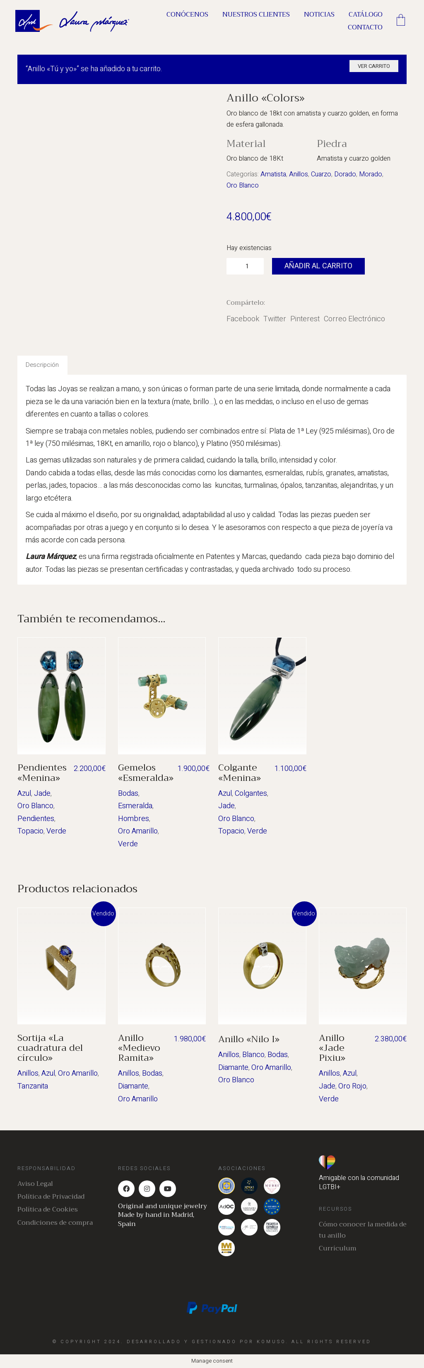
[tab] (42, 365)
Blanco (253, 1054)
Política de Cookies (47, 1209)
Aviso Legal (35, 1184)
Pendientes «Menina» (42, 773)
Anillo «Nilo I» (248, 1039)
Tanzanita (32, 1086)
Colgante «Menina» (239, 773)
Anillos (298, 174)
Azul (24, 793)
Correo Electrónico (354, 319)
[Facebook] (126, 1188)
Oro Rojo (352, 1086)
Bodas (128, 793)
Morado (370, 174)
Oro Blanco (242, 185)
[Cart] (401, 21)
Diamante (133, 1086)
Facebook (242, 319)
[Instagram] (147, 1188)
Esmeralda (135, 806)
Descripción (42, 364)
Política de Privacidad (50, 1196)
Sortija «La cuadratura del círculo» (50, 1048)
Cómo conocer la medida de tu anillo (363, 1230)
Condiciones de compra (55, 1222)
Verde (56, 831)
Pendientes (35, 818)
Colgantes (251, 793)
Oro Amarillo (138, 831)
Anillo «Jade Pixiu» (332, 1048)
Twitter (274, 319)
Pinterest (305, 319)
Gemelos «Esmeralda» (145, 773)
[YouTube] (167, 1188)
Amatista (273, 174)
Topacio (30, 831)
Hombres (133, 818)
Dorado (345, 174)
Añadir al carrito (318, 266)
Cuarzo (321, 174)
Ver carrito (374, 66)
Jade (42, 793)
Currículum (338, 1248)
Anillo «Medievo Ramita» (139, 1048)
